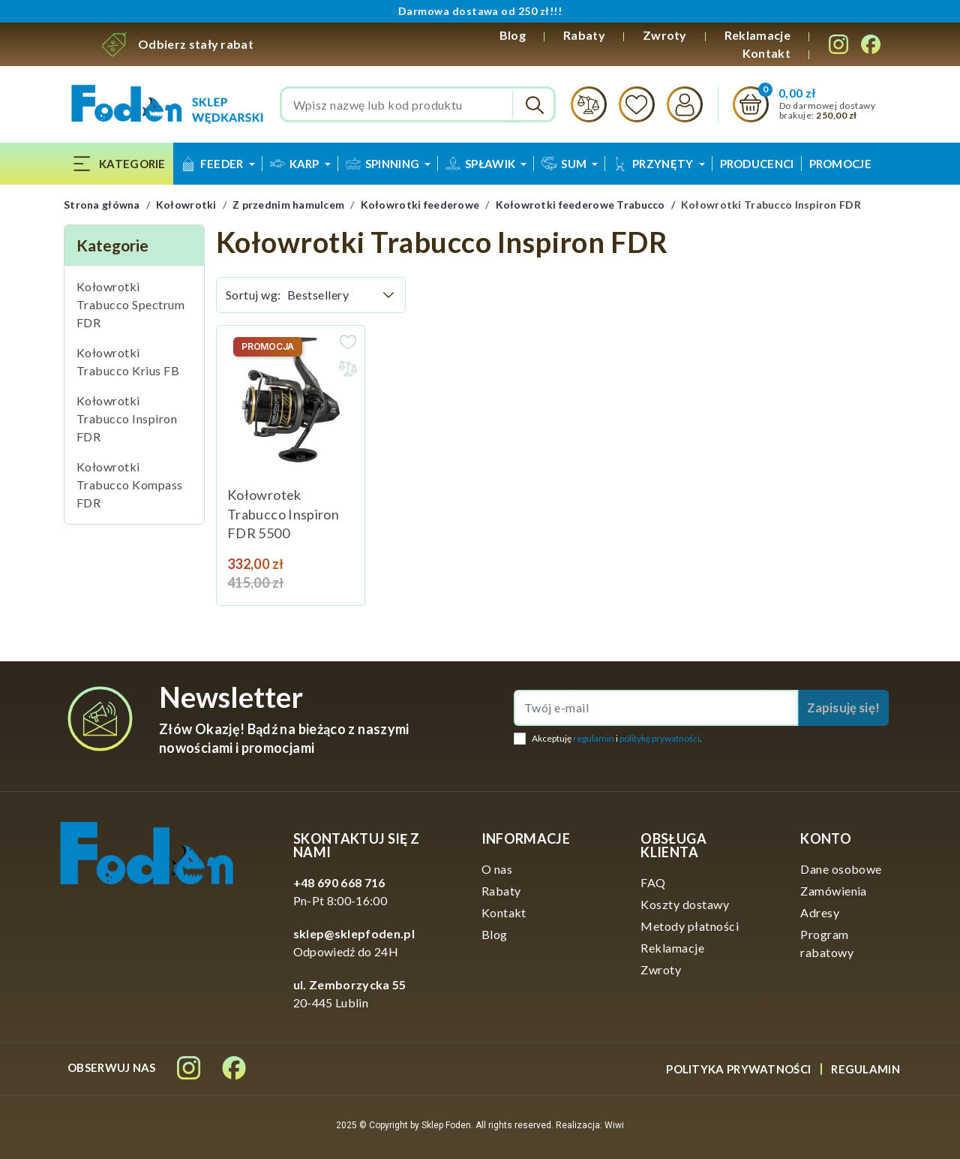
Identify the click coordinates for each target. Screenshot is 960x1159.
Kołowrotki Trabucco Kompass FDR (129, 484)
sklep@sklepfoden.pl (354, 933)
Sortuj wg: (253, 294)
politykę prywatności (660, 738)
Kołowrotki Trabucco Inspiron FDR (126, 418)
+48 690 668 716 (339, 882)
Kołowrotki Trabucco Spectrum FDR (130, 304)
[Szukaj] (418, 104)
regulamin (593, 738)
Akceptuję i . (617, 738)
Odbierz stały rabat (196, 44)
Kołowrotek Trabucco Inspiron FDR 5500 (283, 513)
